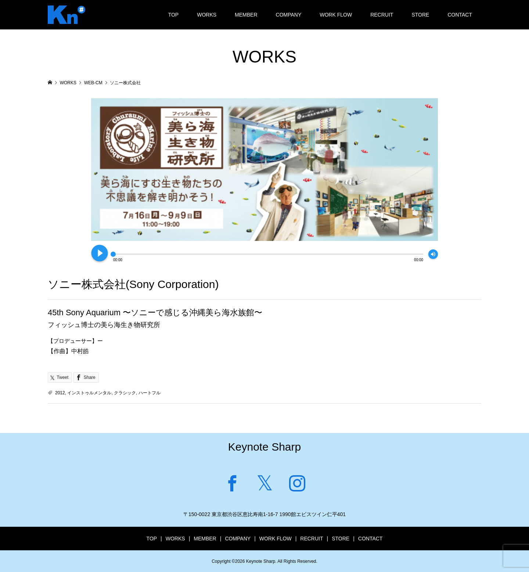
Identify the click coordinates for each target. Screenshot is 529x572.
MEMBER (246, 15)
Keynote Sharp (264, 447)
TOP (173, 15)
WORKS (206, 15)
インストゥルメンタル (89, 392)
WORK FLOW (336, 15)
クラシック (125, 392)
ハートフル (149, 392)
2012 (60, 392)
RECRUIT (381, 15)
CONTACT (459, 15)
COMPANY (289, 15)
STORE (420, 15)
